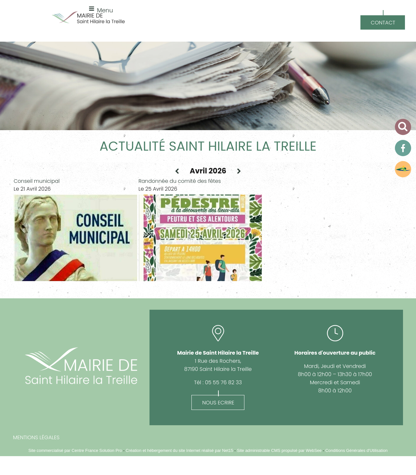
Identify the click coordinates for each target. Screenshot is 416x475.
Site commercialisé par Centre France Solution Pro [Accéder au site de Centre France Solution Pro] (75, 450)
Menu (105, 10)
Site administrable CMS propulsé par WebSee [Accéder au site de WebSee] (279, 450)
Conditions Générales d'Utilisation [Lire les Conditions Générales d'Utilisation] (356, 450)
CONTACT (383, 22)
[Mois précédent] (177, 171)
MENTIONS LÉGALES (36, 437)
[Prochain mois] (239, 171)
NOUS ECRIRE (218, 402)
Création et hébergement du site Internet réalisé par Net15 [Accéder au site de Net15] (179, 450)
